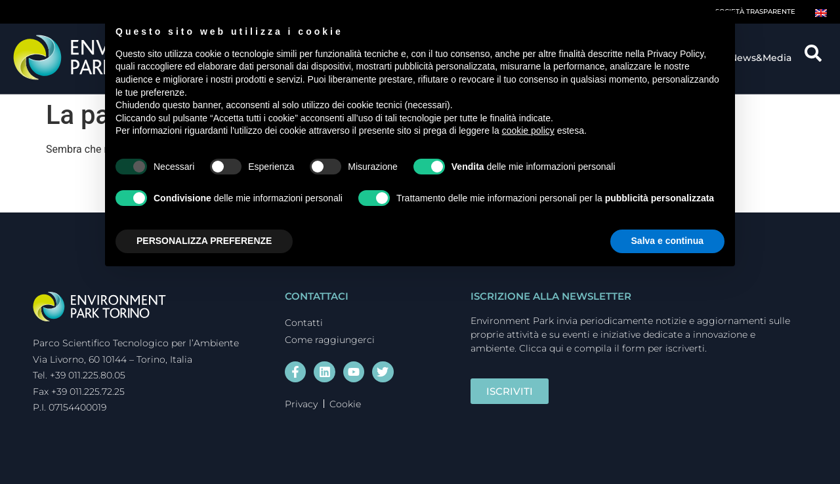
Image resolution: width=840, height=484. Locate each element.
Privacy (301, 404)
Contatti (304, 323)
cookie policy (528, 130)
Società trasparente (755, 11)
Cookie (345, 404)
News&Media (764, 57)
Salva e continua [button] (667, 240)
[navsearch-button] (818, 58)
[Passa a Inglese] (821, 12)
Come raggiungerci (330, 340)
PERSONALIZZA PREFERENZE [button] (204, 240)
